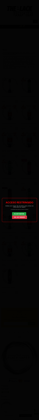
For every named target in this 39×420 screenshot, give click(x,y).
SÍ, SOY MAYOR (19, 214)
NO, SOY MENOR (19, 217)
